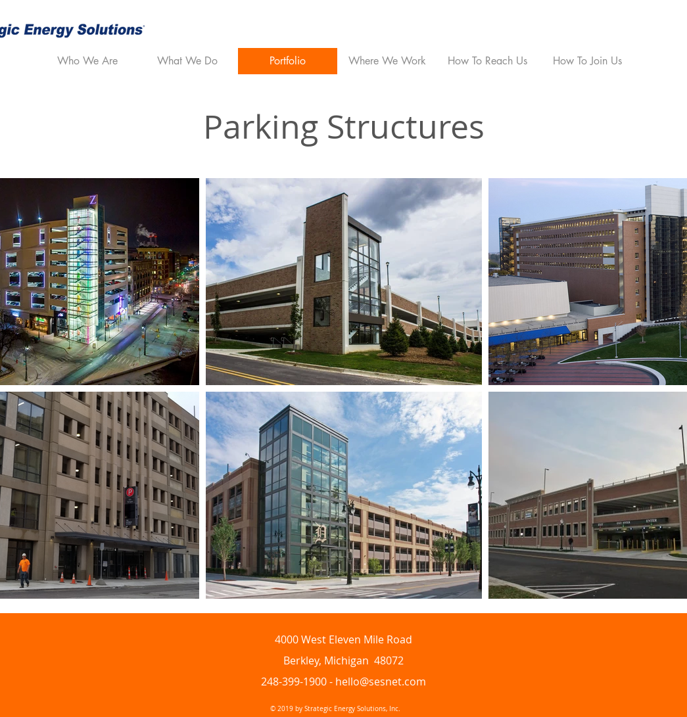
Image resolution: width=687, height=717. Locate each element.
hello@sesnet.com (380, 681)
